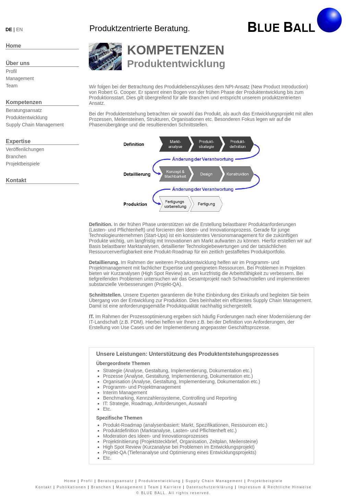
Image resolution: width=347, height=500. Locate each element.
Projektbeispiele (23, 163)
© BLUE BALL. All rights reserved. (173, 493)
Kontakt (16, 180)
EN (19, 29)
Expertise (18, 141)
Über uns (17, 63)
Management (20, 78)
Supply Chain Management (35, 124)
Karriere (173, 487)
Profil (11, 71)
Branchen (16, 156)
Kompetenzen (24, 102)
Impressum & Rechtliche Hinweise (275, 487)
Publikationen (71, 487)
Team (11, 85)
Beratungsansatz (24, 110)
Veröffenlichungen (25, 149)
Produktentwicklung (26, 117)
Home (13, 46)
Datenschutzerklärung (209, 487)
